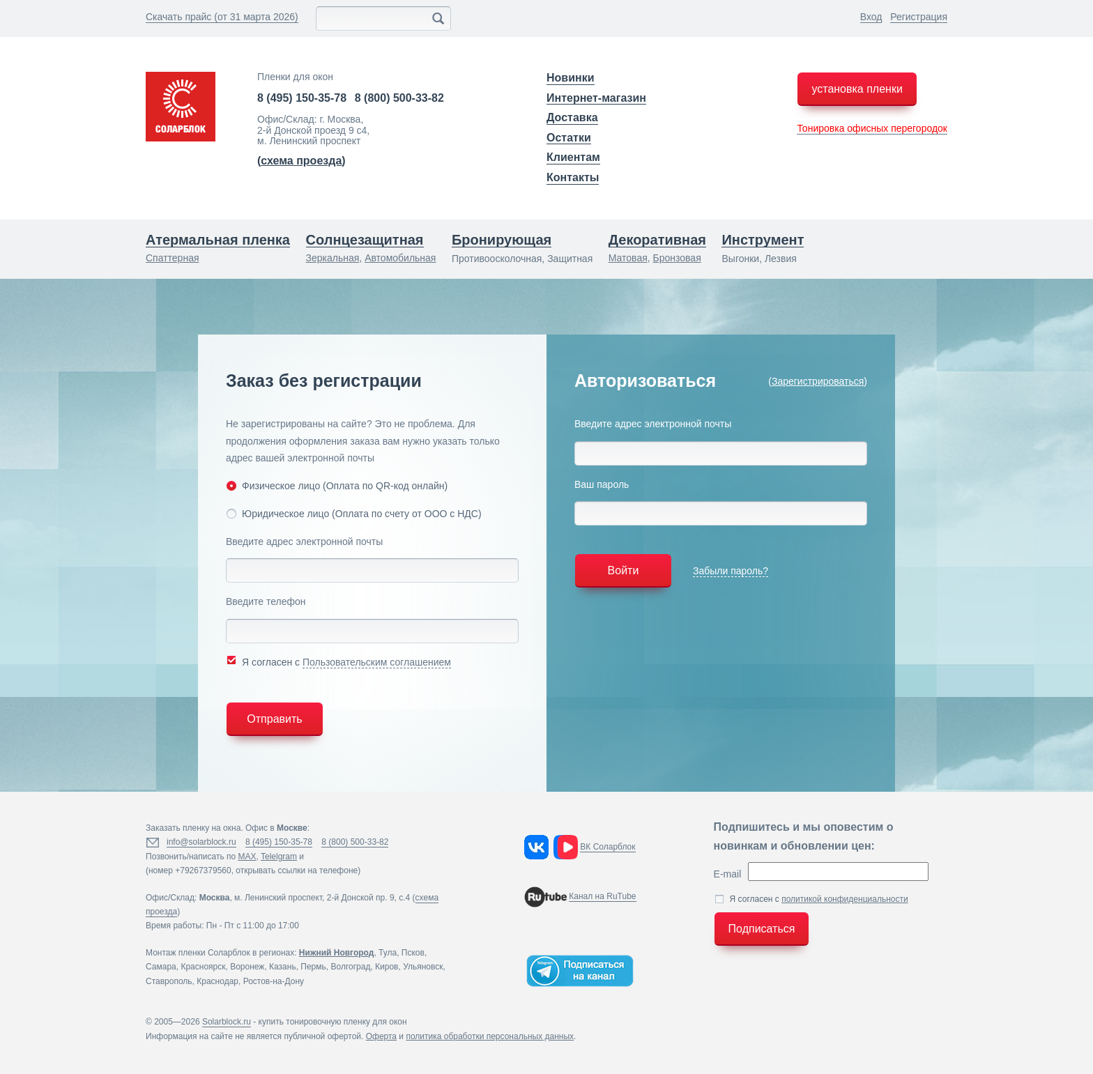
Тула (388, 953)
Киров (386, 967)
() (301, 161)
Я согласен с (338, 661)
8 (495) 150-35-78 (301, 98)
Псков (413, 953)
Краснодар (217, 981)
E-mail (728, 874)
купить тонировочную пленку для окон (333, 1022)
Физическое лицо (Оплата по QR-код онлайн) (337, 485)
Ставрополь (169, 981)
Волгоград (350, 967)
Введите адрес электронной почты (304, 541)
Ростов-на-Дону (273, 981)
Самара (161, 967)
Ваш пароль (601, 484)
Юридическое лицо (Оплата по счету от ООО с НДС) (354, 513)
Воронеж (247, 967)
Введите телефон (266, 601)
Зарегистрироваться (818, 381)
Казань (282, 967)
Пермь (313, 967)
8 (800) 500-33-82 (399, 98)
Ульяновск (423, 967)
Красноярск (203, 967)
